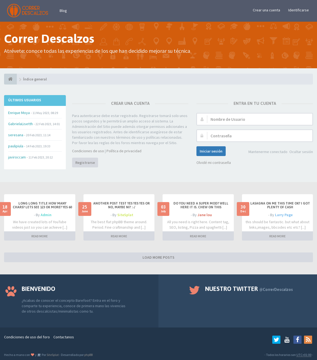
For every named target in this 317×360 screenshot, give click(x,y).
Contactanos (63, 337)
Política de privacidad (123, 150)
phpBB (88, 355)
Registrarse (85, 162)
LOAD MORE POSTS (158, 257)
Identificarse (298, 10)
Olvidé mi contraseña (213, 162)
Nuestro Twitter (249, 288)
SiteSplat (125, 214)
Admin (46, 214)
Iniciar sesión (211, 151)
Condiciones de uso (88, 150)
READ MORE (39, 236)
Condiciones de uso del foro (27, 337)
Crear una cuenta (266, 10)
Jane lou (205, 214)
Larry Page (284, 214)
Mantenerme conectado (267, 151)
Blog (63, 10)
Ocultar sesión (301, 151)
